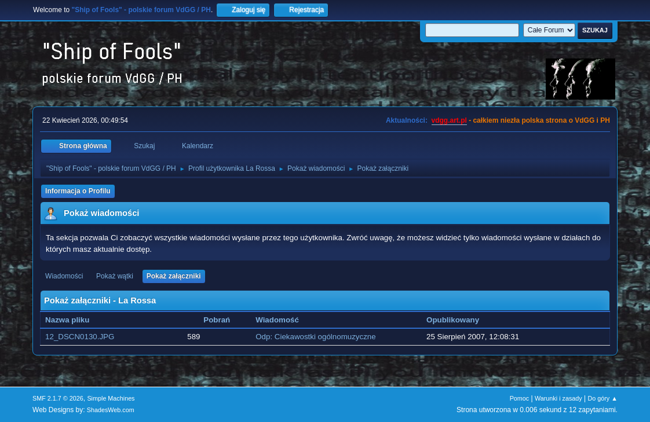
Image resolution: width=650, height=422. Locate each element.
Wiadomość (277, 319)
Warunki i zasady (558, 398)
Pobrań (216, 319)
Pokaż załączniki (174, 276)
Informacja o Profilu (78, 191)
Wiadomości (64, 276)
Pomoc (520, 398)
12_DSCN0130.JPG (79, 336)
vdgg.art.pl (449, 120)
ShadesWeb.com (110, 409)
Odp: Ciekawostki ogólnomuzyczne (315, 336)
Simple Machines (110, 398)
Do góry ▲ (602, 398)
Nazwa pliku (73, 319)
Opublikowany (452, 319)
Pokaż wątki (114, 276)
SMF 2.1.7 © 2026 (57, 398)
